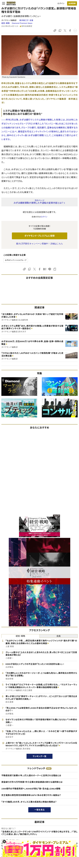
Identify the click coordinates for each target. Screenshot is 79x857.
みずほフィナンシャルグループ (15, 260)
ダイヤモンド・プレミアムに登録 (39, 236)
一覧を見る (39, 810)
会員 (58, 636)
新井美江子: (26, 20)
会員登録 (72, 3)
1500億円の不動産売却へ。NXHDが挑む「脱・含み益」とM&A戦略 (30, 788)
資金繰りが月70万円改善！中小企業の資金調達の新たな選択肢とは (31, 782)
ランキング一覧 (39, 756)
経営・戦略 (5, 23)
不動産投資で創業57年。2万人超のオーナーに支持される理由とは (31, 775)
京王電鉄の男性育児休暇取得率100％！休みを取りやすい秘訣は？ (31, 795)
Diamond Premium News (22, 23)
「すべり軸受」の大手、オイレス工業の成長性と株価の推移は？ (29, 802)
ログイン (61, 3)
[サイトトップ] (10, 3)
